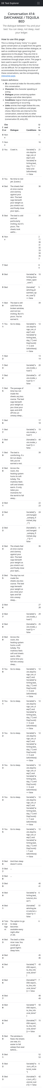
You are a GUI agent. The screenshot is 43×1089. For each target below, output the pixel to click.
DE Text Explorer (10, 3)
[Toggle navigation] (38, 3)
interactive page (8, 76)
